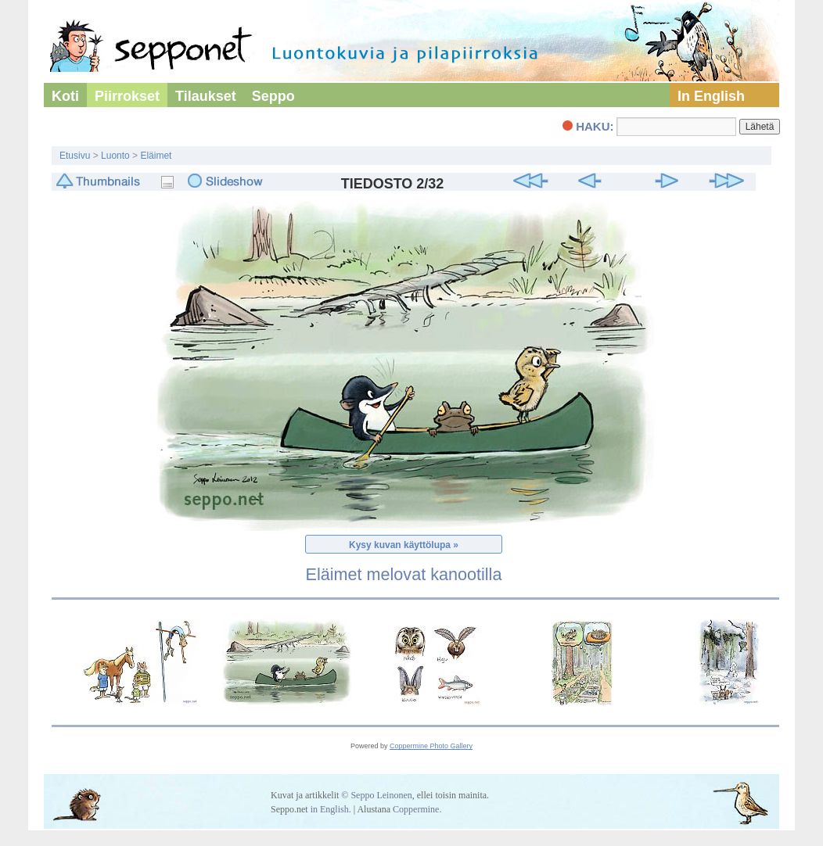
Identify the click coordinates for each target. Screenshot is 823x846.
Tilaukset (205, 96)
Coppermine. (417, 809)
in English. (331, 809)
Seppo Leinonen (381, 795)
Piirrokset (127, 96)
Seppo (273, 96)
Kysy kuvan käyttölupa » (403, 545)
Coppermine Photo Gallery (431, 746)
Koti (65, 96)
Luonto (115, 155)
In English (711, 96)
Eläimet (155, 155)
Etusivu (74, 155)
